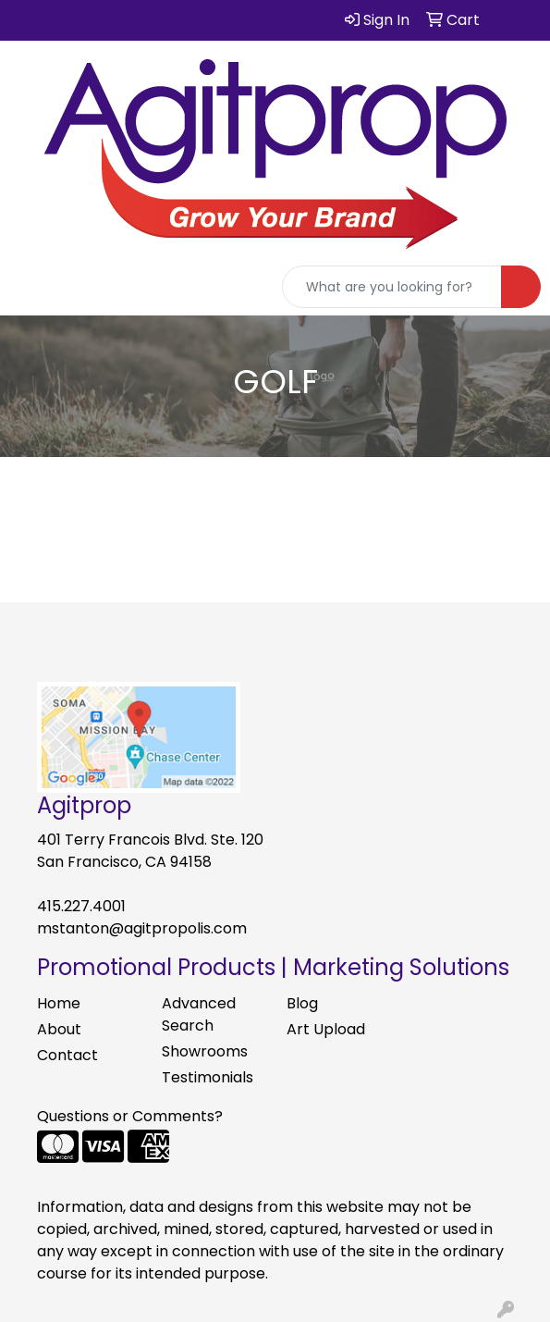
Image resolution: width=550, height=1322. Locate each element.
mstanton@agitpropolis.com (142, 928)
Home (58, 1003)
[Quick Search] (392, 287)
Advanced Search (199, 1014)
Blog (302, 1003)
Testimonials (207, 1077)
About (59, 1029)
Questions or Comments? (130, 1116)
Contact (67, 1055)
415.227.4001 (81, 906)
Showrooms (205, 1051)
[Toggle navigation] (28, 287)
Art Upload (326, 1029)
